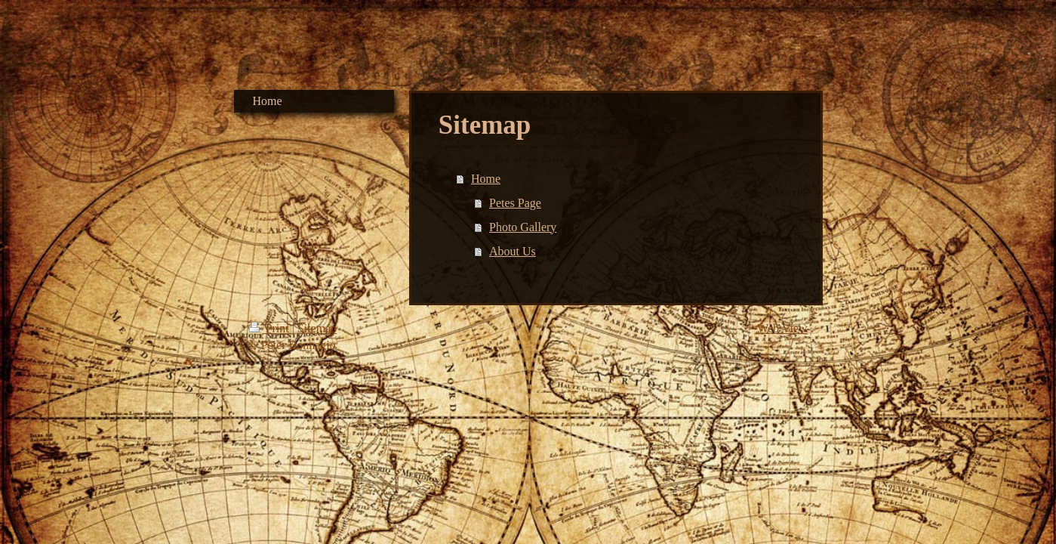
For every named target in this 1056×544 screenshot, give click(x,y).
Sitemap (317, 328)
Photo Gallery (522, 227)
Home (485, 178)
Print (270, 328)
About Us (512, 251)
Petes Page (515, 202)
